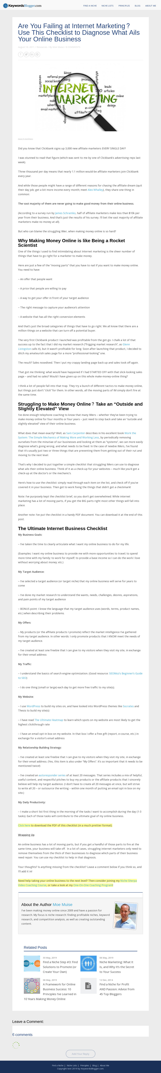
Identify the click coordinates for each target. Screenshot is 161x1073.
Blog (137, 5)
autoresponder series (52, 775)
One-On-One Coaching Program (92, 885)
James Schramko (65, 213)
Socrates (128, 706)
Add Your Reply (80, 1053)
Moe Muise (58, 47)
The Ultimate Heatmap (48, 720)
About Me (150, 5)
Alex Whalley (95, 189)
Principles (124, 5)
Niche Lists (107, 5)
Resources (42, 47)
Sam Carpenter (75, 433)
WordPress (33, 706)
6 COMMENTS (73, 47)
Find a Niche (90, 5)
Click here (24, 825)
